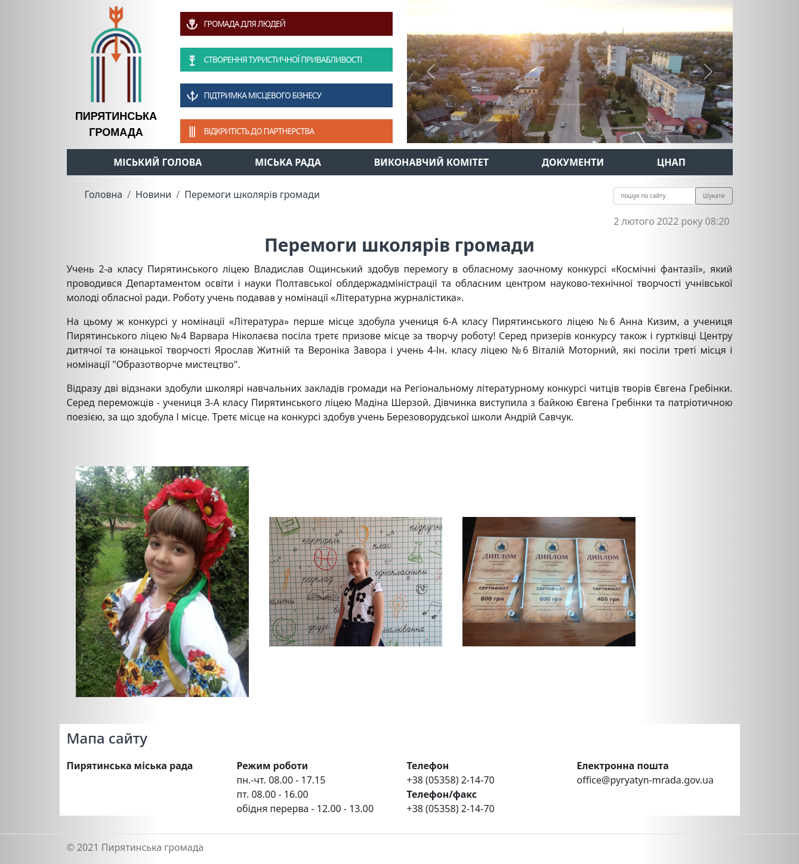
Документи (573, 162)
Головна (104, 194)
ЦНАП (671, 162)
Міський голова (157, 162)
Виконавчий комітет (431, 162)
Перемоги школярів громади (252, 194)
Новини (153, 194)
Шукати (714, 195)
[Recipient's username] (654, 196)
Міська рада (288, 162)
